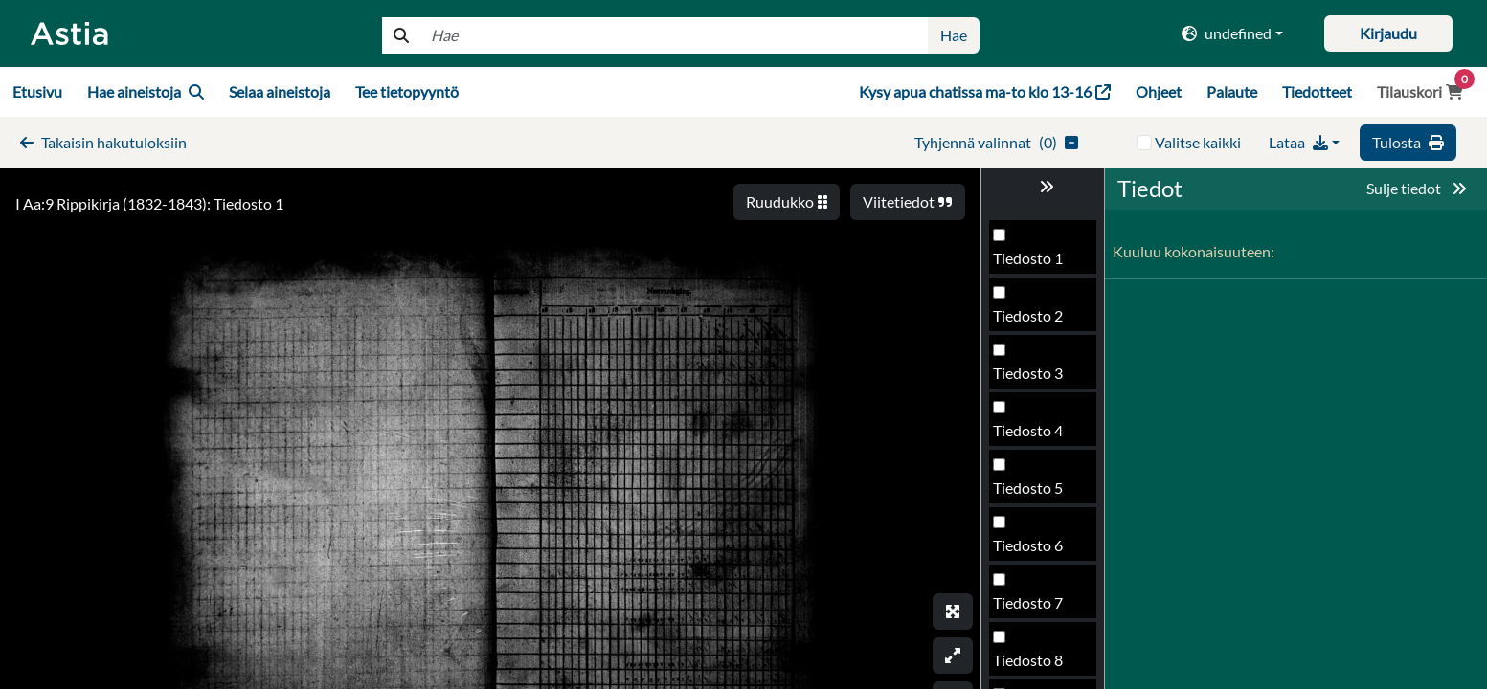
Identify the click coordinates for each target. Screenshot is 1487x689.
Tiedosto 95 (1032, 608)
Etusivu (37, 91)
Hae (953, 35)
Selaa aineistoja (279, 91)
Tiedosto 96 (1032, 665)
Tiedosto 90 (1032, 321)
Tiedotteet (1317, 91)
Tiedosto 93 (1032, 493)
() (996, 142)
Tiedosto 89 (1032, 264)
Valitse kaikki (1198, 142)
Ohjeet (1159, 91)
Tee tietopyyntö (407, 91)
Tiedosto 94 (1032, 551)
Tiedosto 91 (1032, 378)
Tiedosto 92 (1032, 436)
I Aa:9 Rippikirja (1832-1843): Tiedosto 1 (149, 203)
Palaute (1231, 91)
